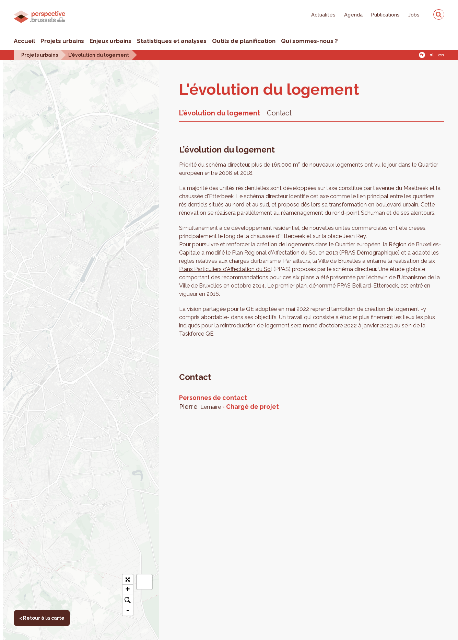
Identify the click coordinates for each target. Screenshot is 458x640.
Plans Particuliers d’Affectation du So (225, 269)
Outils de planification (243, 40)
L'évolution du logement (98, 54)
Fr (422, 55)
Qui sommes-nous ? (309, 40)
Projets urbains (62, 40)
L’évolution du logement (219, 113)
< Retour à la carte (29, 75)
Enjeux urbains (110, 40)
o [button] (127, 600)
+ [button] (127, 590)
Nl (432, 55)
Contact (279, 113)
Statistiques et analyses (172, 40)
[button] (144, 582)
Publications (385, 15)
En (441, 55)
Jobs (414, 15)
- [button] (127, 610)
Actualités (323, 15)
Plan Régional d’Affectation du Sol (274, 252)
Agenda (353, 15)
